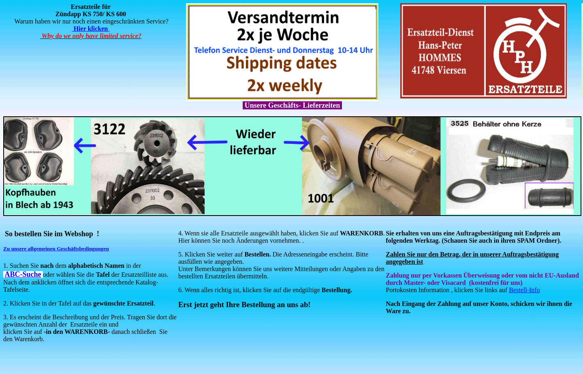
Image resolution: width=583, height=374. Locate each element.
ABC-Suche (23, 274)
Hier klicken (91, 28)
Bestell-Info (524, 289)
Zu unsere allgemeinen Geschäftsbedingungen (56, 249)
